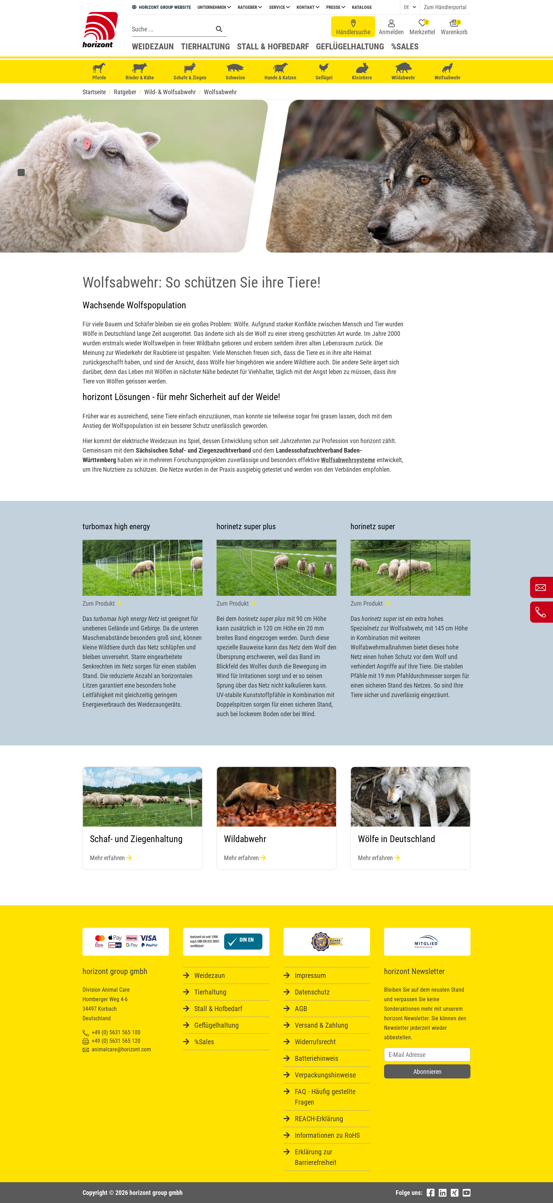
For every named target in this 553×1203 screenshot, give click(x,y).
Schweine (235, 71)
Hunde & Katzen (280, 71)
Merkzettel (422, 27)
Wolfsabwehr (448, 71)
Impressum (310, 975)
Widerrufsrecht (315, 1042)
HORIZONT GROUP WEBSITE (161, 7)
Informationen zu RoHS (327, 1135)
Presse (335, 7)
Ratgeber (250, 7)
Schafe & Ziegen (190, 71)
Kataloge (362, 7)
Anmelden (391, 27)
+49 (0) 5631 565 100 (111, 1032)
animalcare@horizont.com (117, 1049)
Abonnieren (427, 1071)
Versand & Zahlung (321, 1025)
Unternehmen (214, 7)
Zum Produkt (102, 603)
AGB (301, 1008)
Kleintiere (362, 71)
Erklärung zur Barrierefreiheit (315, 1157)
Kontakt (308, 7)
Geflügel (324, 72)
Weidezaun (153, 47)
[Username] (427, 1054)
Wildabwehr (403, 71)
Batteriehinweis (316, 1058)
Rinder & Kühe (140, 71)
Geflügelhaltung (350, 47)
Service (279, 7)
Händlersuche (353, 27)
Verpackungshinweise (325, 1075)
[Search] (170, 29)
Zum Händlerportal (445, 7)
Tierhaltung (205, 47)
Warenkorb (454, 27)
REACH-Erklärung (319, 1118)
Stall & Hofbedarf (273, 47)
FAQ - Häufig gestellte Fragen (325, 1096)
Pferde (99, 71)
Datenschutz (312, 992)
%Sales (405, 47)
